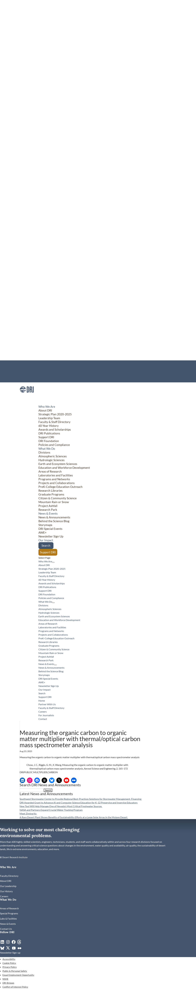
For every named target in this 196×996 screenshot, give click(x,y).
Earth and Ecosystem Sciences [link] (57, 464)
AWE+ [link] (42, 532)
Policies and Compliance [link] (54, 444)
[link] (27, 395)
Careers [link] (24, 373)
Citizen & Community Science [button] (57, 498)
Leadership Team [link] (49, 418)
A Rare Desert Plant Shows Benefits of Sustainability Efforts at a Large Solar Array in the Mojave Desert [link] (74, 817)
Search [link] (45, 545)
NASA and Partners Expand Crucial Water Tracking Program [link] (51, 809)
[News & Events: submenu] (55, 664)
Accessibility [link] (8, 959)
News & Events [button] (46, 663)
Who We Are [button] (45, 561)
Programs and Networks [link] (54, 479)
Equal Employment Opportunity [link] (18, 975)
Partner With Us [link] (28, 366)
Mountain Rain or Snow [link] (53, 502)
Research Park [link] (47, 509)
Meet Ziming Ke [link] (28, 813)
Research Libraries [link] (50, 490)
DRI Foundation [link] (48, 441)
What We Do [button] (45, 601)
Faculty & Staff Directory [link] (32, 369)
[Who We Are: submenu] (53, 562)
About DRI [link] (45, 410)
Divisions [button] (44, 452)
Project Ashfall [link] (47, 506)
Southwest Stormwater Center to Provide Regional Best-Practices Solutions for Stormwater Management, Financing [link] (81, 798)
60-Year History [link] (48, 425)
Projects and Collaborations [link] (56, 483)
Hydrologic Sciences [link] (51, 460)
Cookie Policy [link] (9, 963)
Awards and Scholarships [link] (54, 429)
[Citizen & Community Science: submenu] (169, 551)
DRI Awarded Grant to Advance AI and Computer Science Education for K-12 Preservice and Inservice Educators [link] (79, 802)
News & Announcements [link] (54, 517)
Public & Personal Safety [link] (14, 971)
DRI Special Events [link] (50, 528)
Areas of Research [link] (50, 471)
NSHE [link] (5, 979)
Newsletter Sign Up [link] (50, 536)
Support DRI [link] (46, 437)
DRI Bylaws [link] (8, 982)
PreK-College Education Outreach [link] (60, 486)
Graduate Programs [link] (51, 494)
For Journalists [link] (27, 377)
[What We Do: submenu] (53, 602)
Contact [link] (24, 380)
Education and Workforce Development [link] (64, 467)
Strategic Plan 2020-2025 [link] (55, 414)
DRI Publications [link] (49, 433)
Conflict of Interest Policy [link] (15, 986)
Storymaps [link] (45, 525)
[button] (48, 790)
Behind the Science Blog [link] (53, 521)
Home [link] (23, 362)
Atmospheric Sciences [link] (52, 456)
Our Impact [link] (44, 689)
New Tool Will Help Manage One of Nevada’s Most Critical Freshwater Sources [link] (61, 806)
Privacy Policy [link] (9, 967)
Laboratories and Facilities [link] (55, 475)
